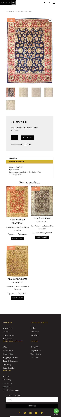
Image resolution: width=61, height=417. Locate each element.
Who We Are (8, 328)
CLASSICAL (15, 11)
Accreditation (35, 335)
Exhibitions (34, 332)
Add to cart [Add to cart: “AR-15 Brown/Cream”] (42, 237)
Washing (6, 376)
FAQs (5, 347)
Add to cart (27, 137)
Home (8, 11)
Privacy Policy (8, 354)
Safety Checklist (8, 368)
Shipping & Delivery (10, 358)
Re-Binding (7, 380)
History (5, 332)
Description (13, 158)
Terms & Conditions (10, 361)
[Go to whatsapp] (56, 411)
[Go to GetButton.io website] (56, 415)
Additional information (16, 162)
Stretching (6, 387)
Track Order (34, 358)
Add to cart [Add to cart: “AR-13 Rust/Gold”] (17, 239)
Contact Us (34, 347)
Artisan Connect (8, 335)
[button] (50, 20)
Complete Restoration (11, 390)
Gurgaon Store (35, 351)
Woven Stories (35, 354)
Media (32, 328)
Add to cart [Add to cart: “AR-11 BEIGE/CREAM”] (17, 298)
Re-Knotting (7, 383)
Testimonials (7, 339)
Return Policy (8, 351)
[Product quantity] (14, 137)
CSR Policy (7, 365)
